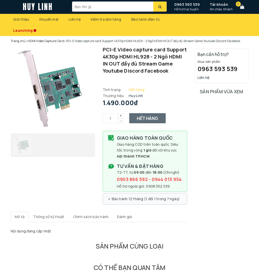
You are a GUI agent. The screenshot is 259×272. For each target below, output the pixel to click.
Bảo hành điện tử (145, 19)
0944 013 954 (167, 179)
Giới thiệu (21, 19)
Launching (23, 30)
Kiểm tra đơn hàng (106, 19)
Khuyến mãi (49, 19)
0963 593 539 (187, 4)
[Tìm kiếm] (160, 7)
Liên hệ (75, 19)
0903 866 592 (133, 179)
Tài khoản (219, 4)
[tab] (20, 216)
